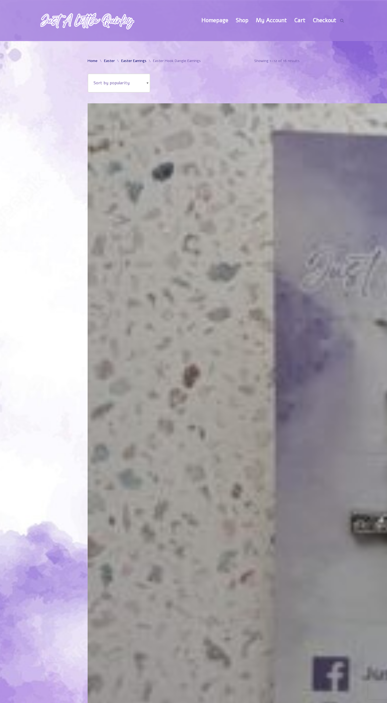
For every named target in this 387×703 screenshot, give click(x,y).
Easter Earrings (133, 60)
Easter (109, 60)
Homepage (214, 20)
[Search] (342, 21)
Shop (242, 20)
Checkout (324, 20)
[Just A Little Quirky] (87, 20)
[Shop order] (119, 83)
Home (93, 60)
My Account (271, 20)
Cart (299, 20)
